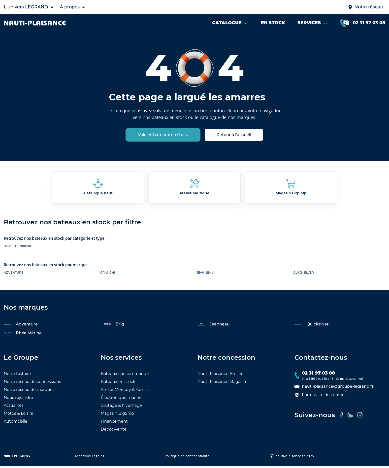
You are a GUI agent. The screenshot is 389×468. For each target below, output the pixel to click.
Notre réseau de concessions (32, 383)
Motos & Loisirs (18, 415)
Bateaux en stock (118, 383)
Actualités (14, 407)
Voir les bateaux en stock (163, 137)
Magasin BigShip (117, 415)
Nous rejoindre (18, 399)
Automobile (15, 423)
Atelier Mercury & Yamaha (126, 391)
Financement (114, 423)
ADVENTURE (13, 275)
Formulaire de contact (320, 397)
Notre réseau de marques (29, 391)
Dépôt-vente (114, 431)
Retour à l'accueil (234, 137)
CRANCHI (107, 275)
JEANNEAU (205, 275)
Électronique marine (121, 399)
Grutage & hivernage (121, 407)
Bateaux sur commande (125, 376)
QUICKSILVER (303, 275)
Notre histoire (17, 376)
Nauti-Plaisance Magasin (221, 383)
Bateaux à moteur (17, 248)
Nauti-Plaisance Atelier (219, 376)
